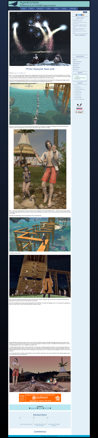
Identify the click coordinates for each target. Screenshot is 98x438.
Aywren (24, 73)
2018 (40, 408)
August (33, 408)
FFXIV (47, 408)
